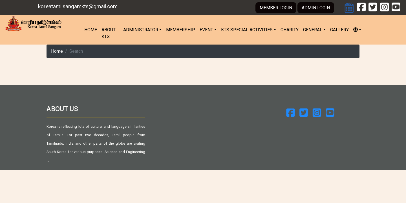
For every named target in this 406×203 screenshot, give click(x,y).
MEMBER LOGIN (276, 7)
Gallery (339, 29)
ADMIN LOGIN (316, 7)
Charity (290, 29)
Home (91, 29)
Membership (180, 29)
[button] (357, 30)
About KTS (109, 33)
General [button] (312, 29)
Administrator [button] (140, 29)
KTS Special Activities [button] (247, 29)
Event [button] (206, 29)
